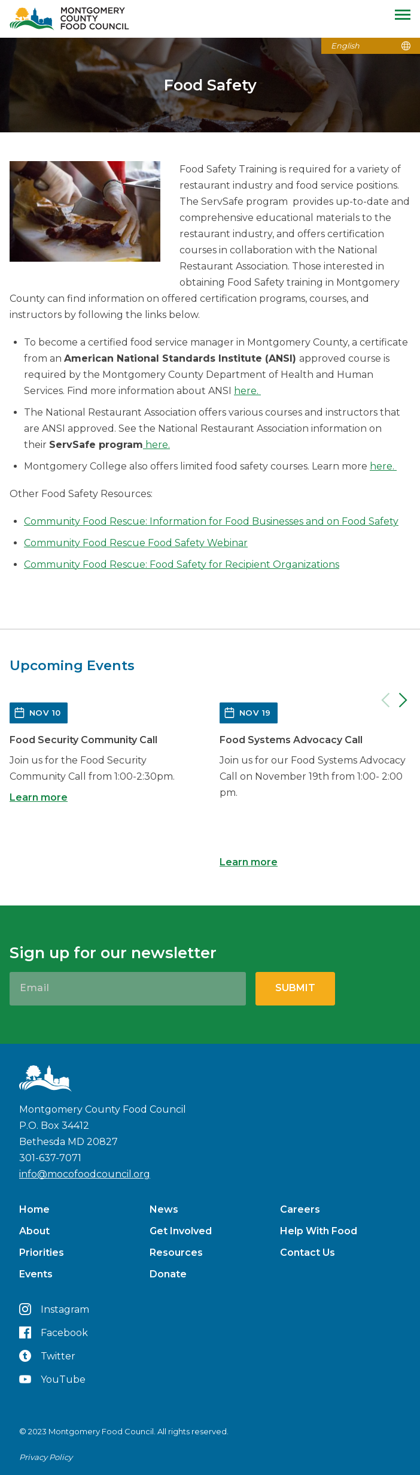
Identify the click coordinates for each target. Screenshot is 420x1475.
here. (247, 390)
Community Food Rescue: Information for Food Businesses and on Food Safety (211, 521)
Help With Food (318, 1231)
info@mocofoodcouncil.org (84, 1174)
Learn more (39, 797)
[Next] (403, 700)
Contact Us (307, 1252)
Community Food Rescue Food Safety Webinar (136, 543)
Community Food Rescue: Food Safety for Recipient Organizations (181, 564)
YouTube (52, 1379)
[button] (210, 592)
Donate (168, 1274)
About (34, 1231)
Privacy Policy (45, 1457)
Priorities (41, 1252)
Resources (176, 1252)
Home (34, 1209)
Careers (300, 1209)
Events (36, 1274)
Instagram (54, 1309)
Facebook (53, 1332)
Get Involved (181, 1231)
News (164, 1209)
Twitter (47, 1356)
